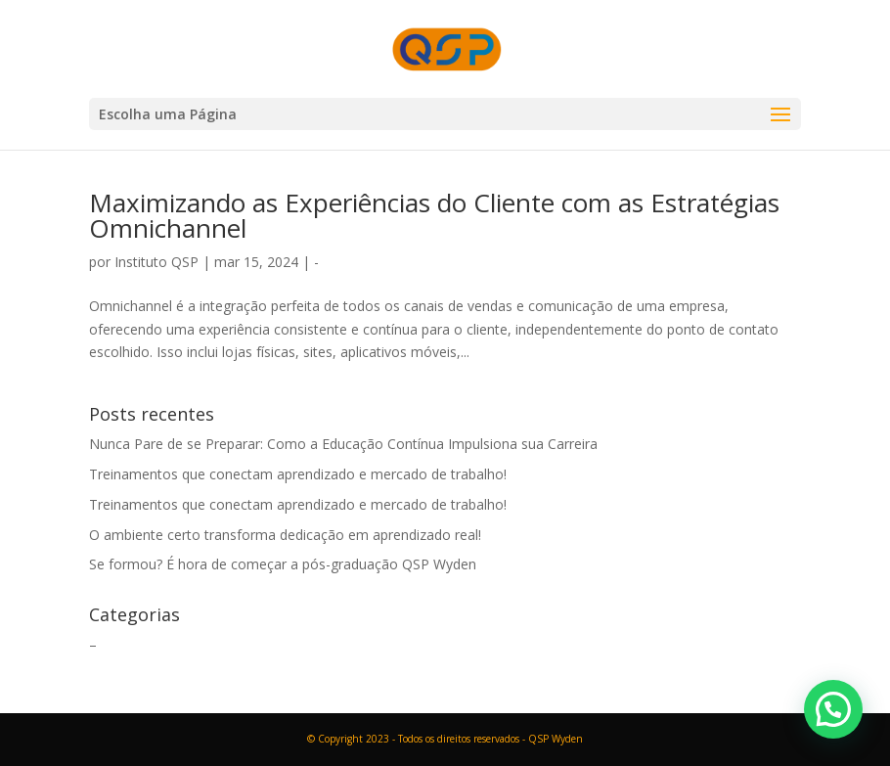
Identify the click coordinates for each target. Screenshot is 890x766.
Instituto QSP (156, 261)
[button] (833, 709)
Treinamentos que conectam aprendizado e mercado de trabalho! (298, 474)
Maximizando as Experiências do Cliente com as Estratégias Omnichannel (434, 215)
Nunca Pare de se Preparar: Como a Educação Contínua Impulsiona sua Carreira (343, 443)
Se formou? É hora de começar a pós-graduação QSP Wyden (282, 564)
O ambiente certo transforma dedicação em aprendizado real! (285, 534)
